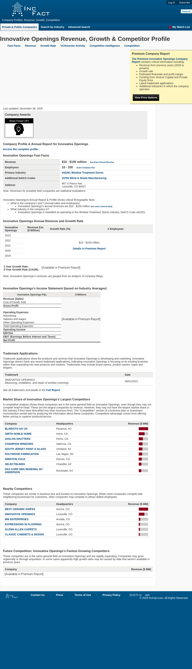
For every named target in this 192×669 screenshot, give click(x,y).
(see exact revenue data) (101, 206)
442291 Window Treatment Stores (83, 172)
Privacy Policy (111, 594)
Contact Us (38, 594)
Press (59, 594)
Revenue (30, 45)
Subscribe (184, 2)
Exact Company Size (85, 168)
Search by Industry (52, 26)
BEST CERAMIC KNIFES (20, 509)
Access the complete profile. (21, 149)
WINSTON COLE (15, 459)
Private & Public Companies (19, 26)
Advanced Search (79, 26)
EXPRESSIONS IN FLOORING (23, 524)
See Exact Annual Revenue (102, 162)
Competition (132, 45)
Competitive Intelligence (105, 45)
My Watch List (179, 26)
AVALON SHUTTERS (17, 438)
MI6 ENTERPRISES (16, 519)
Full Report (53, 390)
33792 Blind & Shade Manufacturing (84, 178)
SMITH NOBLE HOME (18, 433)
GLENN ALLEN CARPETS (21, 529)
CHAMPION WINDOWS (19, 443)
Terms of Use (83, 594)
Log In (171, 2)
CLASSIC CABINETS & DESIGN (24, 534)
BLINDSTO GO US (16, 428)
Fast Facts (14, 45)
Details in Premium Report (89, 248)
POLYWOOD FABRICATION (22, 453)
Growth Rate (48, 45)
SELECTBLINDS (15, 464)
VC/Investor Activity (73, 45)
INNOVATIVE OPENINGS (20, 514)
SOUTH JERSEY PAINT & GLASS (25, 448)
